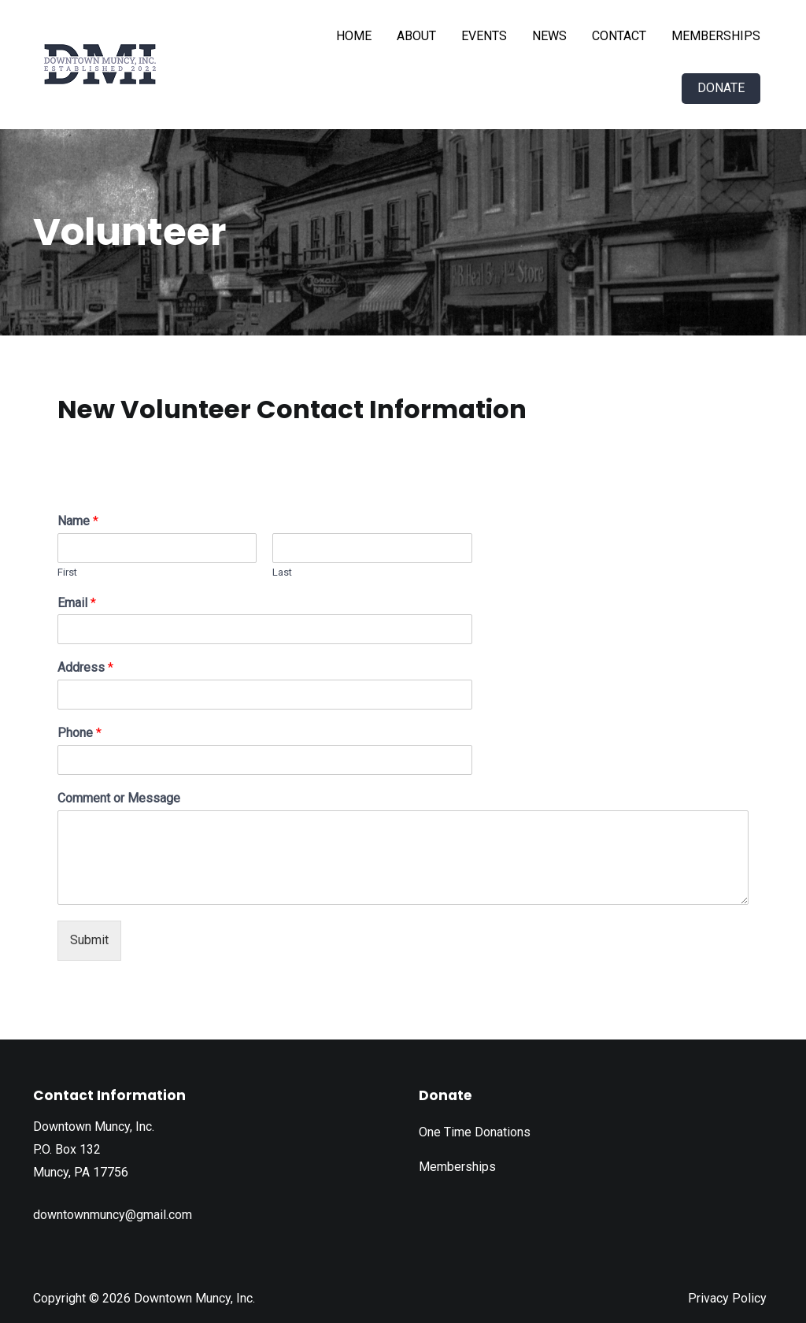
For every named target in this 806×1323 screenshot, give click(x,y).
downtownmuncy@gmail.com (112, 1214)
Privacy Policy (727, 1298)
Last (282, 572)
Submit (89, 939)
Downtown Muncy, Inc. (194, 1298)
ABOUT (416, 35)
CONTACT (619, 35)
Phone (79, 732)
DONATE (721, 87)
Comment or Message (118, 798)
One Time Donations (475, 1132)
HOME (354, 35)
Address (85, 667)
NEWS (549, 35)
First (67, 572)
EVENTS (484, 35)
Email (76, 602)
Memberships (457, 1166)
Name (77, 520)
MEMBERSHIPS (715, 35)
